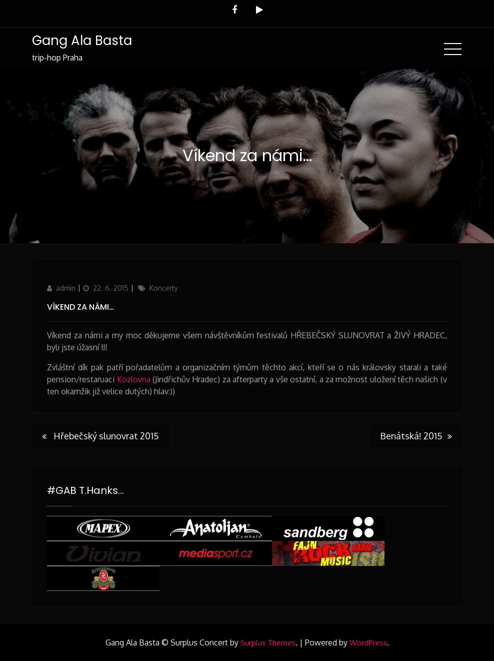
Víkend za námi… (80, 307)
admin (66, 288)
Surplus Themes (268, 642)
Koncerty (164, 288)
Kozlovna (133, 379)
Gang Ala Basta (82, 41)
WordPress (368, 642)
